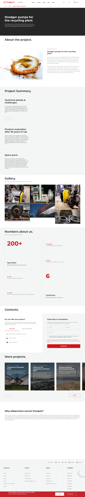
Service (44, 2)
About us (33, 2)
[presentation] (6, 126)
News (49, 2)
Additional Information (22, 493)
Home (6, 6)
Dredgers (70, 468)
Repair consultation (27, 349)
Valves (48, 468)
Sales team (12, 349)
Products (38, 2)
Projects (9, 6)
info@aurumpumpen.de (12, 363)
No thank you (70, 494)
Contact (53, 2)
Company (7, 468)
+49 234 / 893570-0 (11, 359)
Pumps (27, 468)
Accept (59, 494)
